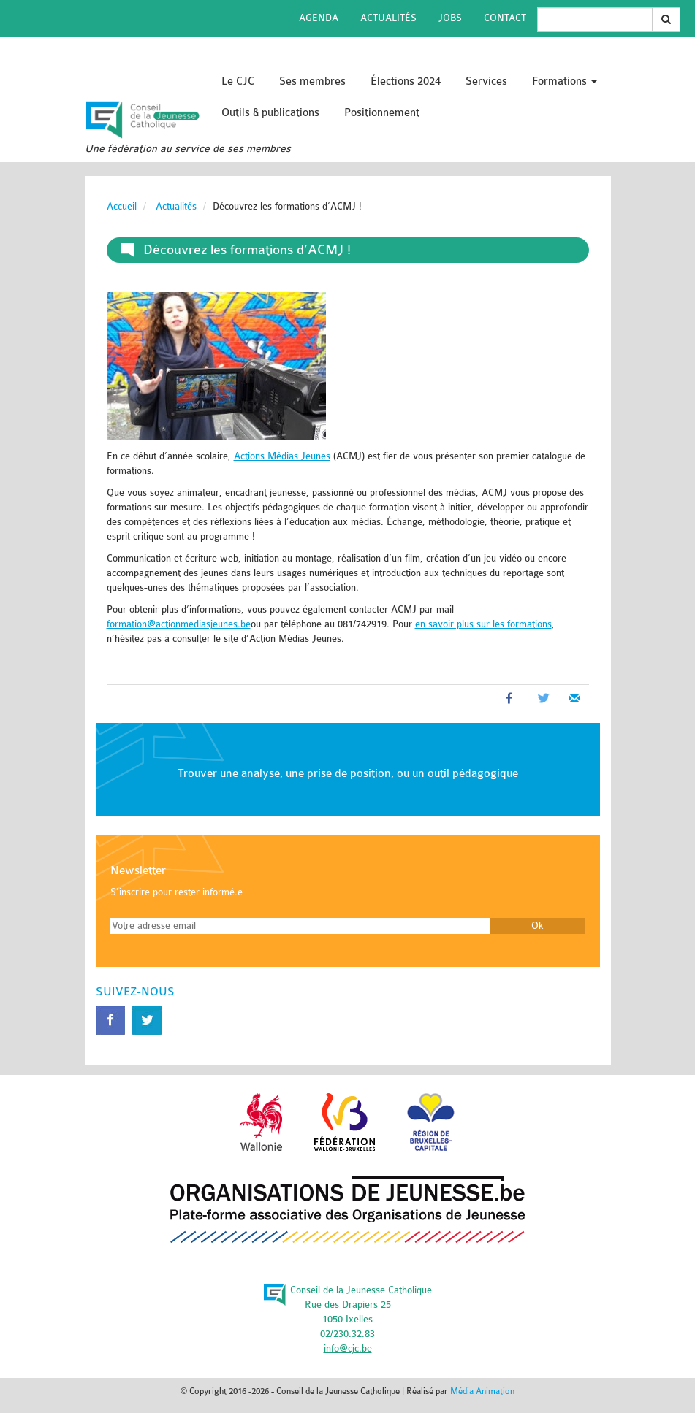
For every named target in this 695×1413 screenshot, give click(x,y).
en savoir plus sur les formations (483, 624)
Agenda (318, 17)
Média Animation (482, 1391)
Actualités (388, 17)
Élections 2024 (406, 81)
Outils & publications (270, 113)
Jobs (450, 17)
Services (486, 81)
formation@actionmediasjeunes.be (179, 624)
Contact (505, 17)
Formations (564, 81)
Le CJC (237, 81)
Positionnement (381, 113)
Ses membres (312, 81)
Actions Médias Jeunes (282, 456)
